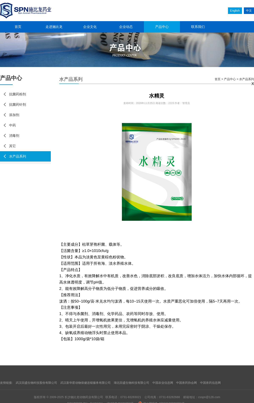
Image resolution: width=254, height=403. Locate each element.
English (235, 10)
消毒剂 (14, 135)
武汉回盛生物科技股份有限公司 (36, 382)
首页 (18, 27)
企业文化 (90, 27)
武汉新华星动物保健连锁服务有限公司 (85, 382)
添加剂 (14, 115)
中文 (249, 10)
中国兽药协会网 (186, 382)
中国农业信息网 (162, 382)
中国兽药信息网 (210, 382)
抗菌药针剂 (17, 104)
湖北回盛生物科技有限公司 (131, 382)
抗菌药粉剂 (17, 94)
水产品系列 (17, 156)
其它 (12, 146)
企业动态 (126, 27)
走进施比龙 (54, 27)
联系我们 (198, 27)
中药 (12, 125)
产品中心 (162, 27)
